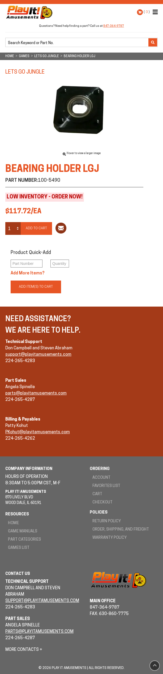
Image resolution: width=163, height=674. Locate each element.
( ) (147, 12)
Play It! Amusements (30, 12)
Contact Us (17, 574)
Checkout (102, 503)
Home (13, 523)
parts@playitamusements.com (36, 393)
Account (101, 478)
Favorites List (106, 486)
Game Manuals (22, 531)
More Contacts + (23, 650)
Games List (18, 548)
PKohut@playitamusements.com (37, 432)
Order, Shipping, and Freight (120, 530)
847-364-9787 (113, 26)
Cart (97, 494)
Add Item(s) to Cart (36, 287)
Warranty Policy (109, 538)
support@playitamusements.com (38, 355)
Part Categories (24, 540)
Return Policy (106, 521)
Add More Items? (28, 273)
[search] (77, 42)
